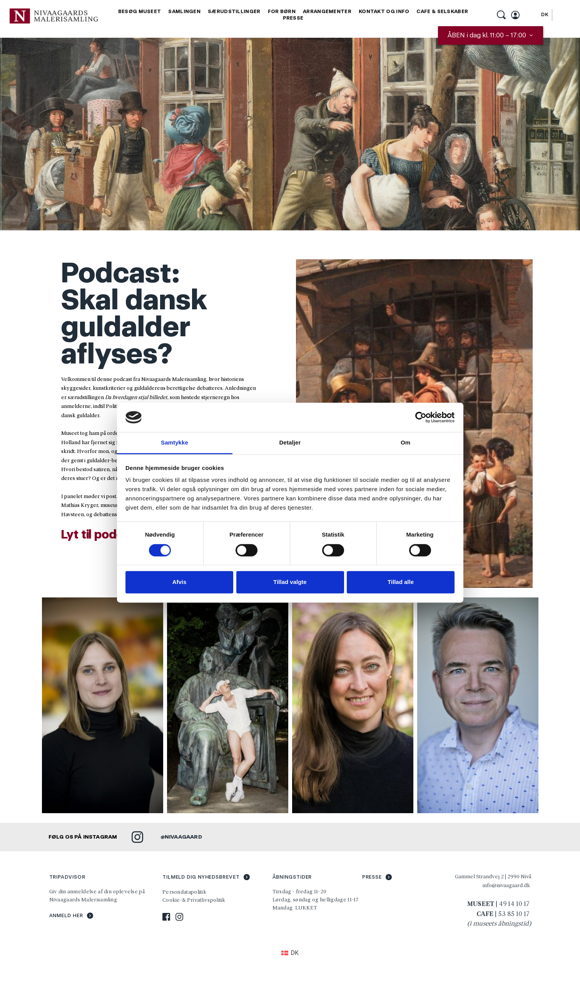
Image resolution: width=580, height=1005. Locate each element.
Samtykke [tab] (174, 443)
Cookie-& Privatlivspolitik (194, 899)
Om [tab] (405, 443)
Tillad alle (401, 582)
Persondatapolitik (184, 891)
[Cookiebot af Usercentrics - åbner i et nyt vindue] (421, 417)
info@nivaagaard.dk (506, 885)
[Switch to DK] (544, 14)
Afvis (179, 582)
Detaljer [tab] (290, 443)
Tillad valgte (289, 582)
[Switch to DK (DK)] (290, 953)
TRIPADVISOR (67, 877)
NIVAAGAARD (183, 836)
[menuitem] (139, 11)
